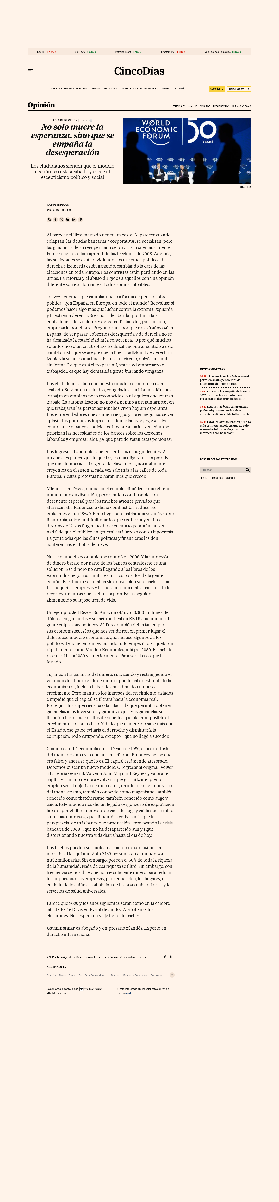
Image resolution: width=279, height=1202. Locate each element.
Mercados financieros (135, 975)
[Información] (90, 120)
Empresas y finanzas (62, 88)
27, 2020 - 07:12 (59, 210)
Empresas (156, 975)
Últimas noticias (149, 88)
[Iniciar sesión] (239, 89)
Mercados (81, 88)
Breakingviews (221, 106)
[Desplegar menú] (30, 70)
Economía (95, 88)
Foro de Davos (67, 975)
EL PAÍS (178, 87)
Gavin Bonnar (58, 205)
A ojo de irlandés (64, 120)
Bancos (115, 975)
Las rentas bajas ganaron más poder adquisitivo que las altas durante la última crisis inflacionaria (225, 410)
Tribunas (205, 106)
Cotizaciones (110, 88)
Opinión (165, 88)
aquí (128, 993)
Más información (57, 993)
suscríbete (216, 88)
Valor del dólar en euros (218, 52)
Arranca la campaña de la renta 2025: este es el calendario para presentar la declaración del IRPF (225, 395)
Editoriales (179, 106)
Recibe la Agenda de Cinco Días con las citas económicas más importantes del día (99, 957)
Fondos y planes (129, 88)
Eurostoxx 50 (167, 52)
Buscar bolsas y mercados (218, 459)
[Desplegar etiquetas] (172, 975)
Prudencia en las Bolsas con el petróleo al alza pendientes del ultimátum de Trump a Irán (224, 380)
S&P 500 (80, 52)
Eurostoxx (217, 478)
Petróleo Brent (123, 52)
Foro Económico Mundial (93, 975)
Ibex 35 (40, 52)
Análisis (192, 106)
